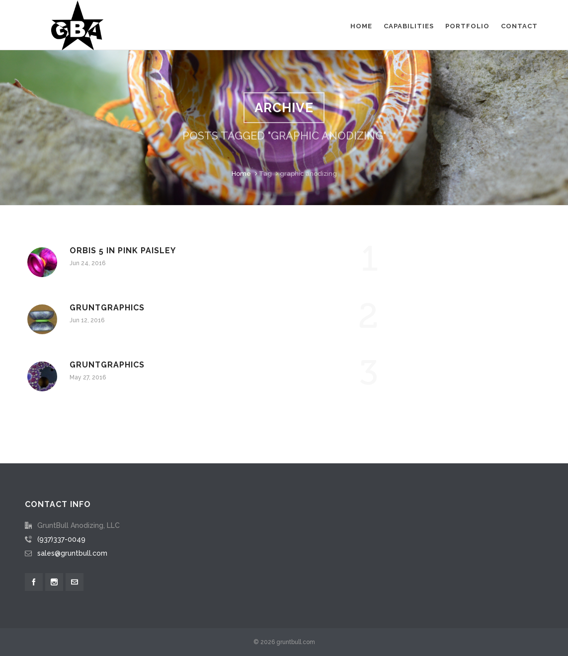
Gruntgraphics (107, 307)
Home (241, 173)
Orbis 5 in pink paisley (123, 250)
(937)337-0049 (61, 539)
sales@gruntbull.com (72, 553)
